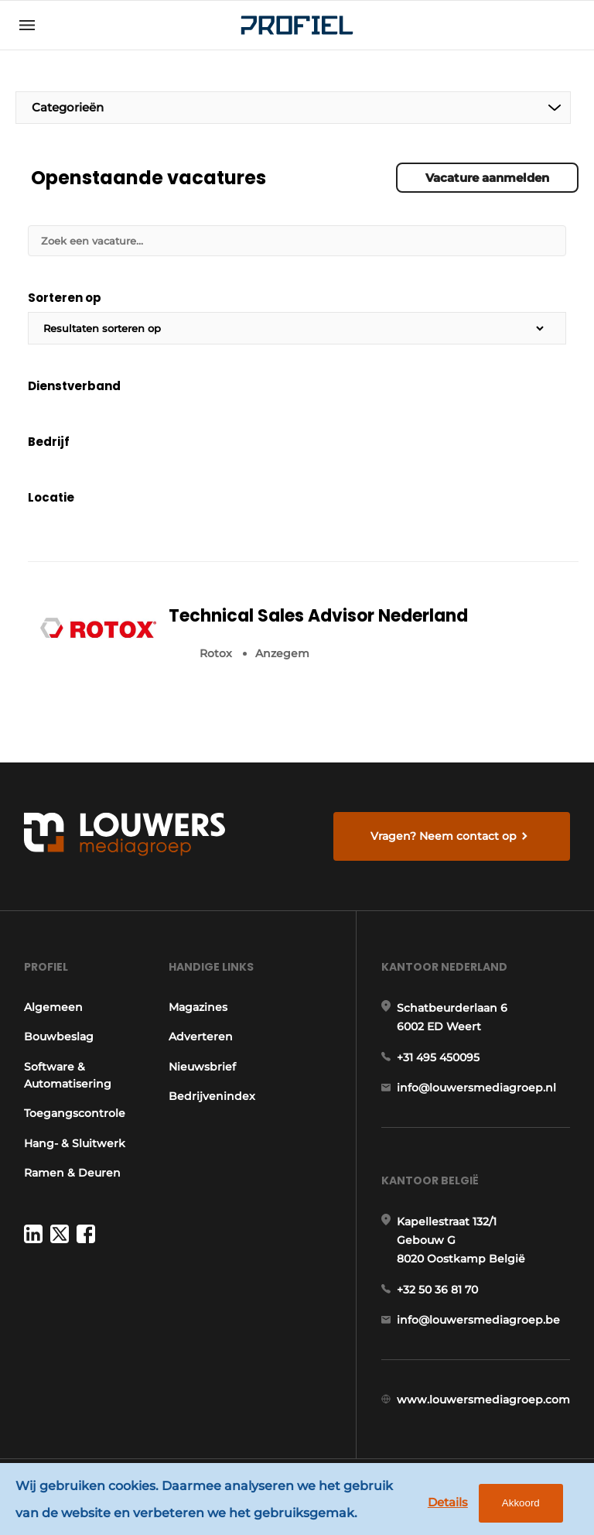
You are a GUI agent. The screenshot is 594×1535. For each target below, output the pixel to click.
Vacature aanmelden (487, 177)
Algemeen (53, 1007)
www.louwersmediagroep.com (483, 1400)
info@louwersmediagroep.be (478, 1320)
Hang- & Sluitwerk (74, 1143)
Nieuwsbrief (202, 1067)
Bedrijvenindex (212, 1096)
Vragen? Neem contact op (443, 836)
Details (448, 1502)
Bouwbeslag (59, 1036)
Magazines (198, 1007)
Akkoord (521, 1503)
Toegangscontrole (74, 1113)
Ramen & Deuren (72, 1173)
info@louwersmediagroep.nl (476, 1088)
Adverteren (201, 1036)
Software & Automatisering (67, 1075)
